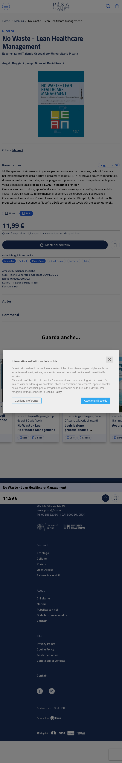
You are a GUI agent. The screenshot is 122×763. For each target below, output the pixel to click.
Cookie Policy (53, 391)
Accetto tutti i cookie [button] (95, 400)
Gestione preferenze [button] (27, 400)
